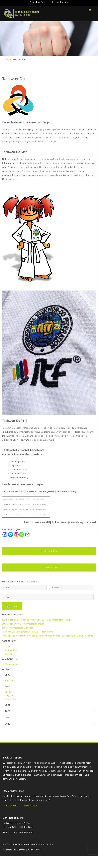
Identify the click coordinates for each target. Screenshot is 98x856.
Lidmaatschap (30, 805)
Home (7, 59)
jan (6, 692)
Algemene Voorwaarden (14, 850)
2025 (7, 675)
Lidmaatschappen (59, 2)
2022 (7, 711)
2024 (7, 686)
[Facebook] (4, 534)
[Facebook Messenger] (10, 534)
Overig (8, 654)
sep (7, 699)
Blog (7, 646)
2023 (7, 705)
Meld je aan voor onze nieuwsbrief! (20, 581)
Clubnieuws (10, 650)
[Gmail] (27, 534)
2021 (7, 717)
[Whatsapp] (21, 534)
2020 (7, 724)
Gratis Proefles (37, 2)
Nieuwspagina (12, 664)
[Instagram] (16, 534)
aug (7, 680)
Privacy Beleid (33, 850)
